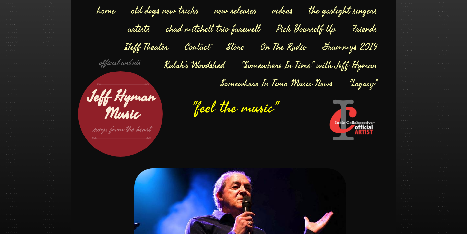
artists (139, 28)
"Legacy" (363, 83)
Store (235, 47)
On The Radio (283, 47)
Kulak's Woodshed (194, 65)
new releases (235, 10)
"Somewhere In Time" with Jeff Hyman (309, 65)
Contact (197, 47)
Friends (364, 28)
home (106, 10)
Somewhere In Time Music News (276, 83)
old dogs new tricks (164, 10)
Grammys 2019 (350, 47)
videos (282, 10)
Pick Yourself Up (306, 28)
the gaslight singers (343, 10)
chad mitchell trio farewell (213, 28)
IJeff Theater (146, 47)
